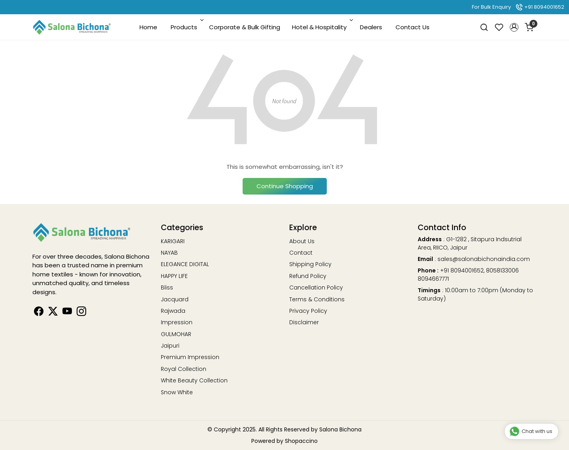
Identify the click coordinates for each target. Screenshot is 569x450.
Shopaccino (301, 441)
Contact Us (413, 27)
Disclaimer (304, 322)
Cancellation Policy (316, 287)
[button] (514, 27)
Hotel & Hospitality (321, 27)
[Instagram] (81, 312)
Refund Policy (307, 276)
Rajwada (173, 311)
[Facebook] (38, 312)
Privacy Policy (308, 311)
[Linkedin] (53, 312)
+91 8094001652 (539, 7)
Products (186, 27)
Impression (176, 322)
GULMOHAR (176, 334)
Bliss (167, 287)
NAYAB (169, 253)
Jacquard (174, 299)
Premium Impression (190, 357)
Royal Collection (183, 369)
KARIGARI (173, 241)
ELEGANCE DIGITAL (185, 264)
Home (148, 27)
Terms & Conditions (317, 299)
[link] (484, 27)
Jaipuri (170, 346)
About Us (302, 241)
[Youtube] (67, 312)
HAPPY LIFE (174, 276)
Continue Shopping (284, 186)
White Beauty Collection (194, 380)
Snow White (177, 392)
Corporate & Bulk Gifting (244, 27)
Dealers (371, 27)
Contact (301, 253)
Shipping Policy (310, 264)
